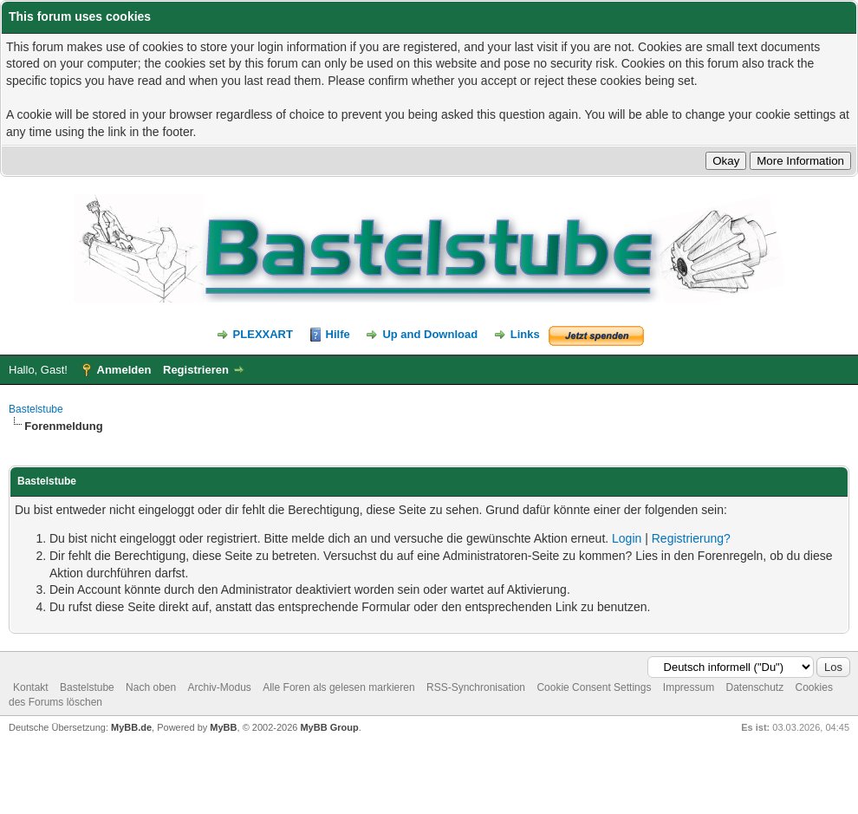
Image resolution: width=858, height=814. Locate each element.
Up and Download (430, 334)
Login (626, 538)
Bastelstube (36, 409)
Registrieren (196, 369)
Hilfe (338, 334)
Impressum (688, 687)
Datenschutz (754, 687)
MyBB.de (131, 727)
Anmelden (124, 369)
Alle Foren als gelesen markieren (338, 687)
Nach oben (151, 687)
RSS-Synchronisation (475, 687)
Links (525, 334)
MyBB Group (329, 727)
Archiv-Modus (219, 687)
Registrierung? (691, 538)
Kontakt (31, 687)
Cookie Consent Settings (593, 687)
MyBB (223, 727)
